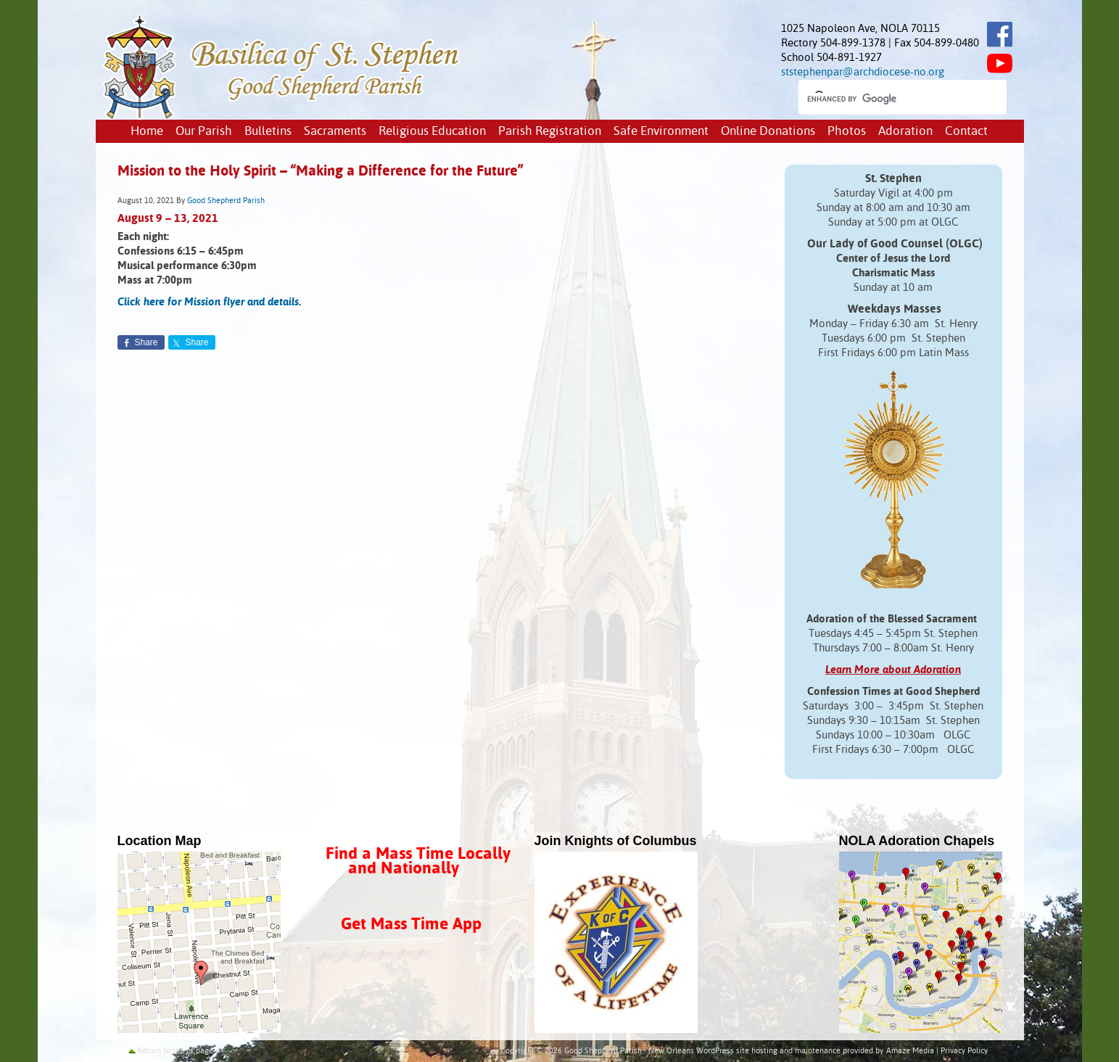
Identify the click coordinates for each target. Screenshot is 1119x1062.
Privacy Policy (964, 1051)
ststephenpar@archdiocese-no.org (862, 72)
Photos (846, 131)
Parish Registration (549, 131)
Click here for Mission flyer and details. (209, 302)
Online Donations (768, 131)
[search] (889, 98)
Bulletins (268, 131)
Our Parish (204, 131)
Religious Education (432, 131)
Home (147, 131)
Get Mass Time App (411, 924)
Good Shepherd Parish (226, 201)
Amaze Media (910, 1051)
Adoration (905, 131)
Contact (966, 131)
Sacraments (335, 131)
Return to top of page (175, 1051)
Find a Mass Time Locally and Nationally (418, 861)
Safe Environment (661, 131)
